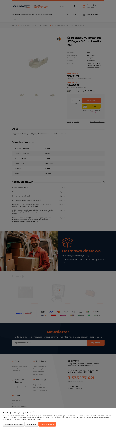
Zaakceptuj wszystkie (47, 424)
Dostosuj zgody (31, 424)
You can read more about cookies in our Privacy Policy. (22, 419)
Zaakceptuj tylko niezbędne (14, 424)
